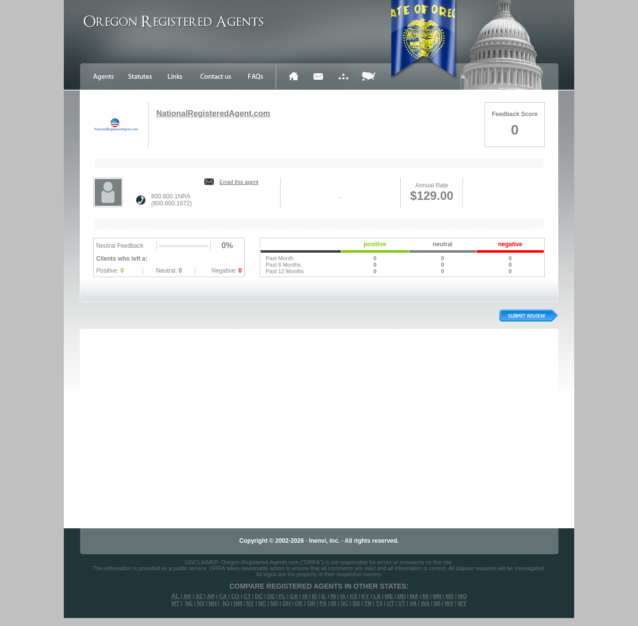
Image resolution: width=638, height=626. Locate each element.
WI (437, 603)
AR (211, 596)
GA (294, 596)
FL (282, 596)
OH (286, 603)
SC (344, 603)
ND (274, 603)
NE (189, 603)
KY (365, 596)
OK (299, 603)
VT (401, 603)
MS (450, 596)
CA (223, 596)
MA (414, 596)
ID (314, 596)
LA (377, 596)
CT (247, 596)
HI (305, 596)
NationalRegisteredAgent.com (213, 113)
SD (356, 603)
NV (200, 603)
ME (389, 596)
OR (311, 603)
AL (175, 596)
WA (425, 603)
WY (462, 603)
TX (379, 603)
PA (322, 603)
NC (262, 603)
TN (368, 603)
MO (462, 596)
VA (412, 603)
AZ (199, 596)
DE (271, 596)
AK (187, 596)
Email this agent (238, 182)
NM (238, 603)
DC (259, 596)
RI (333, 603)
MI (426, 596)
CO (235, 596)
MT (175, 603)
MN (437, 596)
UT (390, 603)
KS (353, 596)
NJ (225, 603)
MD (401, 596)
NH (213, 603)
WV (449, 603)
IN (333, 596)
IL (323, 596)
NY (250, 603)
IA (342, 596)
